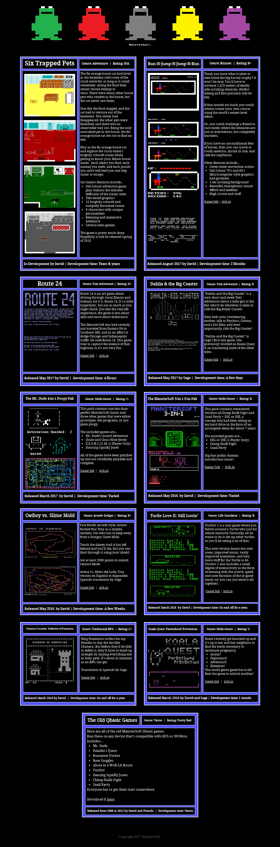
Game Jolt (212, 681)
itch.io (228, 681)
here (110, 799)
